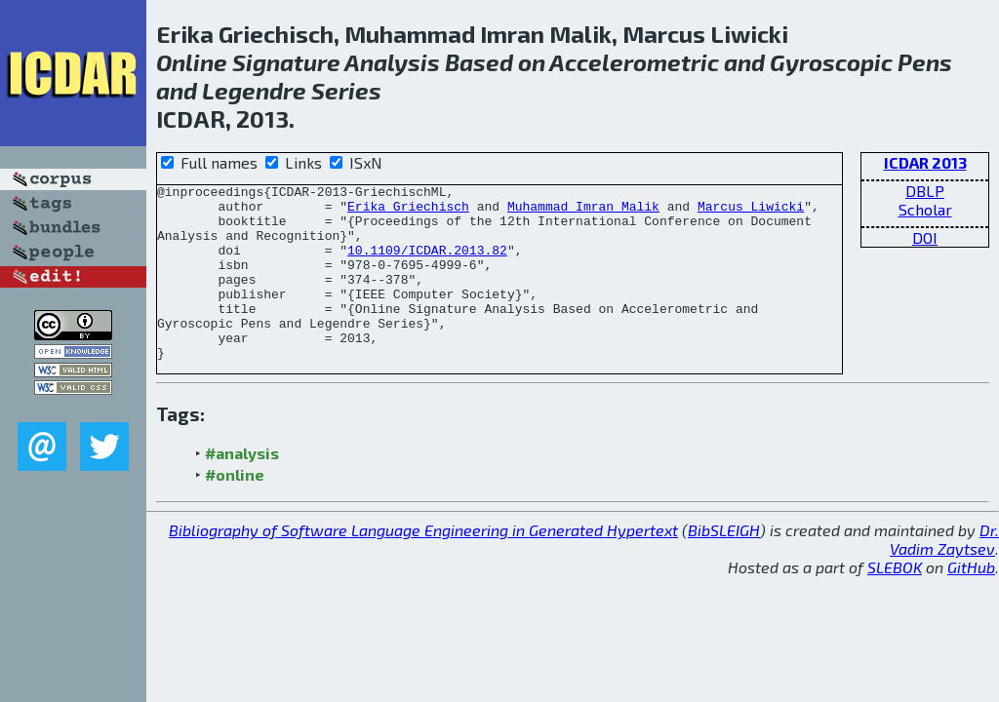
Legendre (254, 90)
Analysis (392, 62)
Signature (286, 62)
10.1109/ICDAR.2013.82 (427, 264)
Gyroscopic (831, 62)
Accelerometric (634, 62)
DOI (925, 237)
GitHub (971, 602)
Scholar (925, 209)
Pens (925, 62)
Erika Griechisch (408, 211)
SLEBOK (894, 602)
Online (191, 62)
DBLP (924, 190)
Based (479, 62)
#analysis (242, 488)
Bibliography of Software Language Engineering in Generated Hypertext (423, 565)
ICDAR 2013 (925, 162)
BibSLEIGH (724, 565)
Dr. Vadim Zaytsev (944, 574)
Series (346, 90)
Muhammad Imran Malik (583, 211)
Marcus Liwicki (751, 211)
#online (234, 509)
